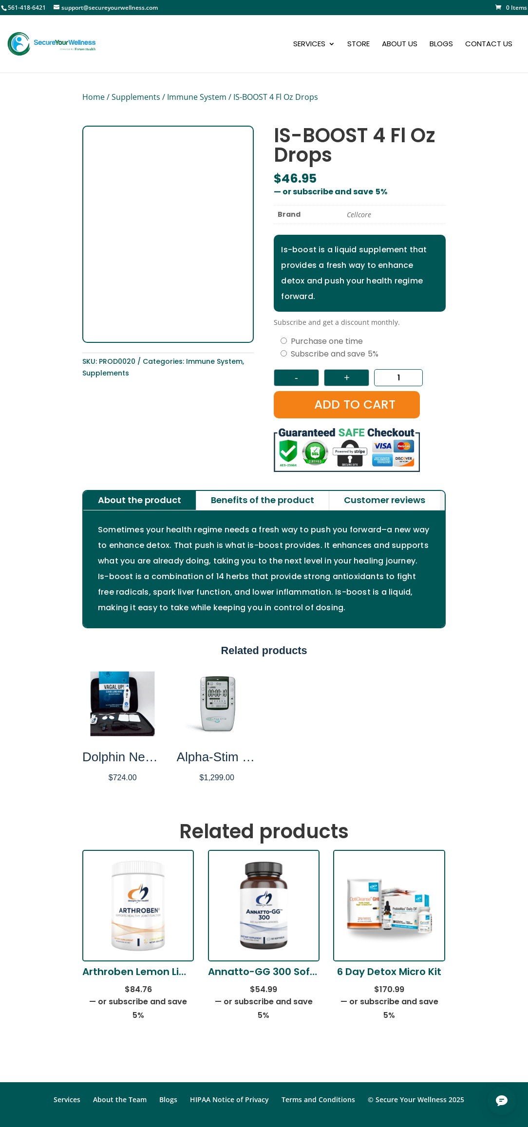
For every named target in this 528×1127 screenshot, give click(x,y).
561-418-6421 (27, 7)
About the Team (120, 1099)
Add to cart (355, 404)
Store (358, 44)
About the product (139, 500)
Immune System (196, 97)
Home (93, 97)
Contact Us (488, 44)
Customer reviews (384, 500)
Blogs (441, 44)
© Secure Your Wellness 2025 (416, 1099)
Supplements (136, 97)
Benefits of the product (262, 500)
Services (309, 44)
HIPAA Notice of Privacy (229, 1099)
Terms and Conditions (318, 1099)
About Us (399, 44)
